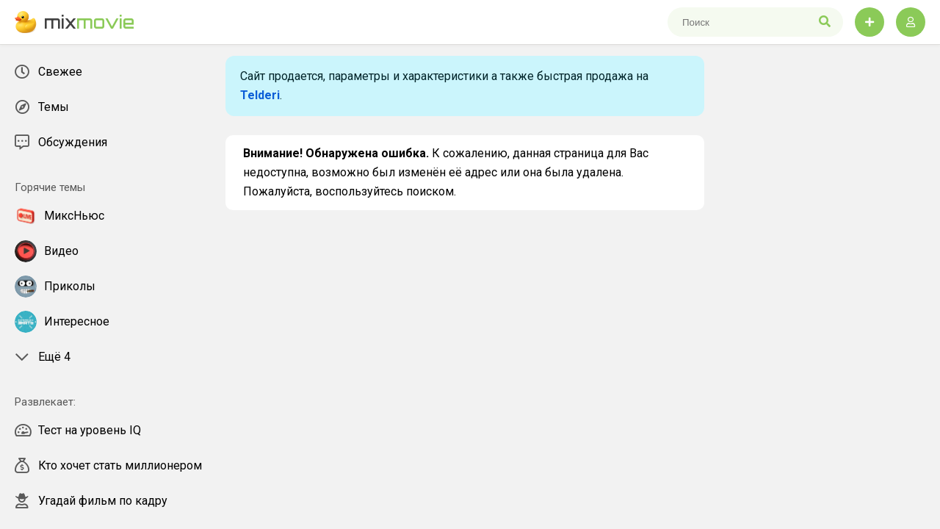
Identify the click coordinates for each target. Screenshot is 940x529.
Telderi (260, 95)
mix (74, 22)
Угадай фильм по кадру (91, 501)
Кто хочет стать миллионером (108, 465)
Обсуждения (61, 142)
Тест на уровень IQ (78, 430)
